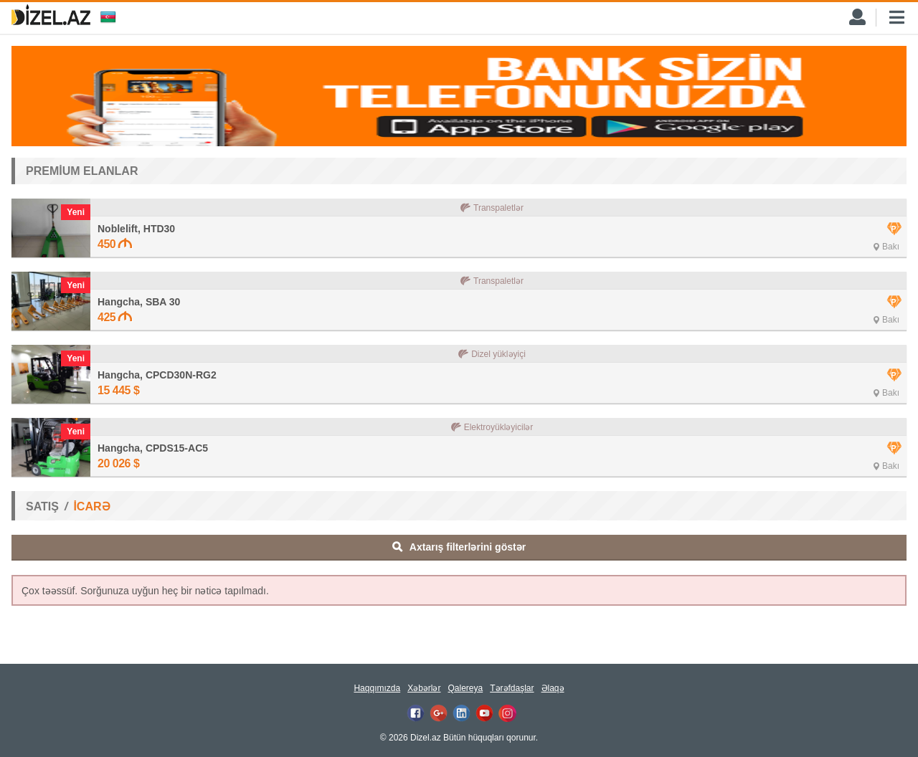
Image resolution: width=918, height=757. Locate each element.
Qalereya (465, 688)
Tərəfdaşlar (512, 688)
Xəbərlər (423, 688)
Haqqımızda (377, 688)
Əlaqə (552, 688)
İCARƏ (91, 506)
